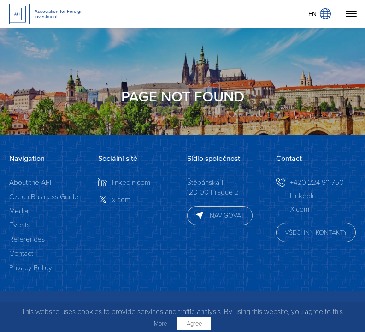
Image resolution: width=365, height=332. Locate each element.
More (160, 323)
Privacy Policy (30, 267)
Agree (194, 323)
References (27, 238)
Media (18, 210)
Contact (21, 253)
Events (19, 224)
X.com (299, 208)
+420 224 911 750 (317, 182)
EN (319, 13)
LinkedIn (303, 195)
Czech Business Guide (43, 196)
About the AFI (30, 182)
